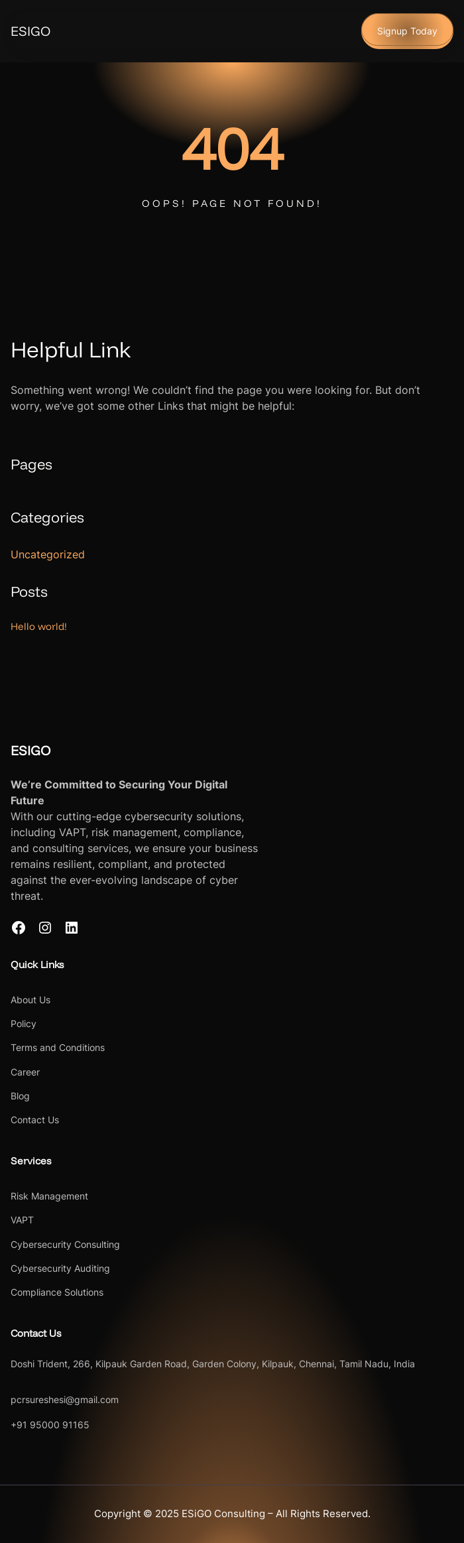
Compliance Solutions (57, 1292)
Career (25, 1072)
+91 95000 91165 (50, 1424)
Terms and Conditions (58, 1047)
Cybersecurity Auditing (60, 1268)
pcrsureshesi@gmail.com (65, 1399)
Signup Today (407, 30)
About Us (30, 999)
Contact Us (35, 1119)
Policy (23, 1023)
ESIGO (30, 31)
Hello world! (39, 626)
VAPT (22, 1219)
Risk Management (49, 1196)
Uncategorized (48, 554)
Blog (20, 1095)
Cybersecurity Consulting (65, 1244)
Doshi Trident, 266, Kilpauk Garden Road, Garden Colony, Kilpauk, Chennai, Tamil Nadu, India (213, 1363)
